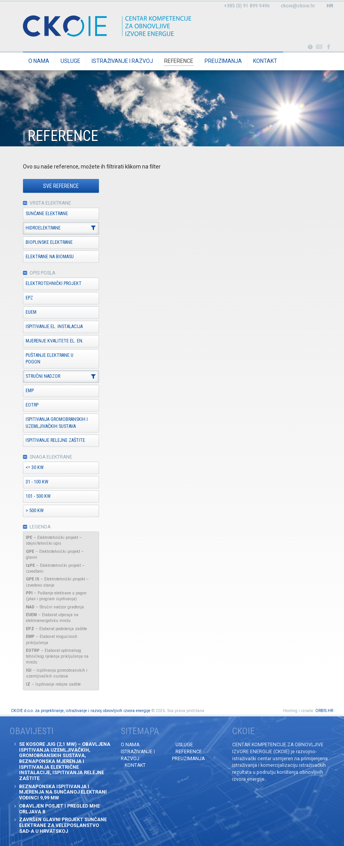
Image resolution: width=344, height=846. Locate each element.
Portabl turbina (310, 47)
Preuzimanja (223, 61)
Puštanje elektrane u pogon (49, 359)
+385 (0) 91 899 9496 (247, 6)
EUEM (31, 312)
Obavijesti (319, 47)
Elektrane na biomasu (50, 256)
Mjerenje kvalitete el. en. (54, 341)
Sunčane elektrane (47, 213)
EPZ (29, 298)
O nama (38, 61)
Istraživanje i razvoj (122, 61)
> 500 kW (34, 510)
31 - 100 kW (37, 482)
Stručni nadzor (43, 376)
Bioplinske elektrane (49, 242)
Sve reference (61, 186)
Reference (178, 61)
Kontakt (265, 61)
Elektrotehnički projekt (54, 283)
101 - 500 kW (38, 496)
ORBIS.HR (324, 710)
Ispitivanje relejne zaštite (55, 440)
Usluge (70, 61)
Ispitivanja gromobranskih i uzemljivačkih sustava (57, 423)
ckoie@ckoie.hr (298, 6)
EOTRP (32, 405)
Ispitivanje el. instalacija (54, 326)
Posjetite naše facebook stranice (328, 47)
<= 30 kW (34, 467)
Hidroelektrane (43, 228)
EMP (30, 390)
